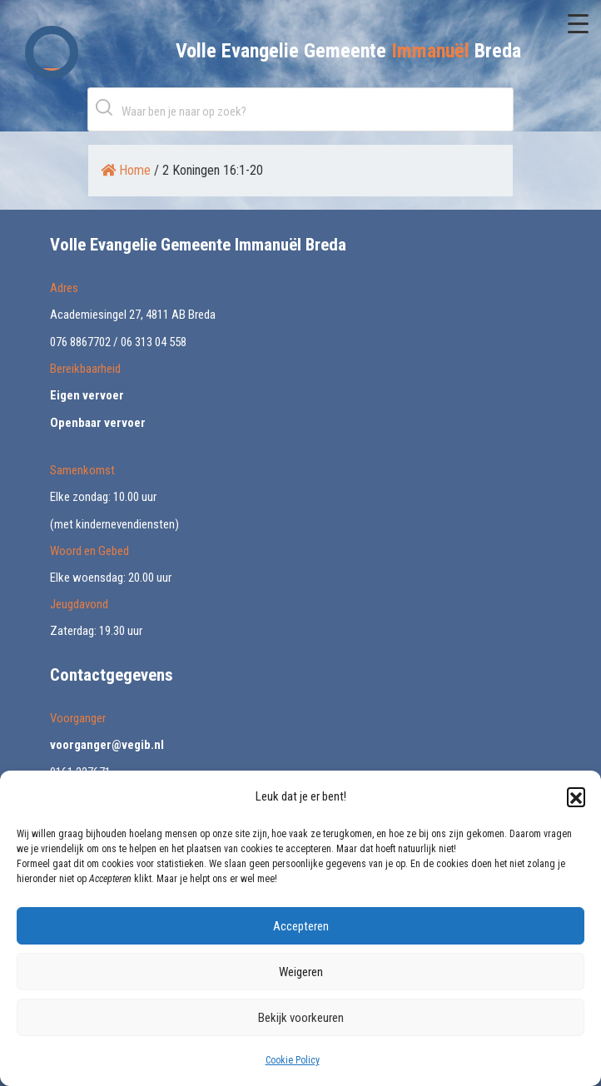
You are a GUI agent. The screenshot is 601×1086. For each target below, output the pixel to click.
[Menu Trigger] (578, 23)
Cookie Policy (293, 1060)
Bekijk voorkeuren (301, 1017)
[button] (576, 796)
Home (126, 170)
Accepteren (301, 926)
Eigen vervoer (87, 395)
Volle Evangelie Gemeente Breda (348, 50)
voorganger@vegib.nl (107, 744)
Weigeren (301, 972)
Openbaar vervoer (98, 422)
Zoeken (107, 106)
